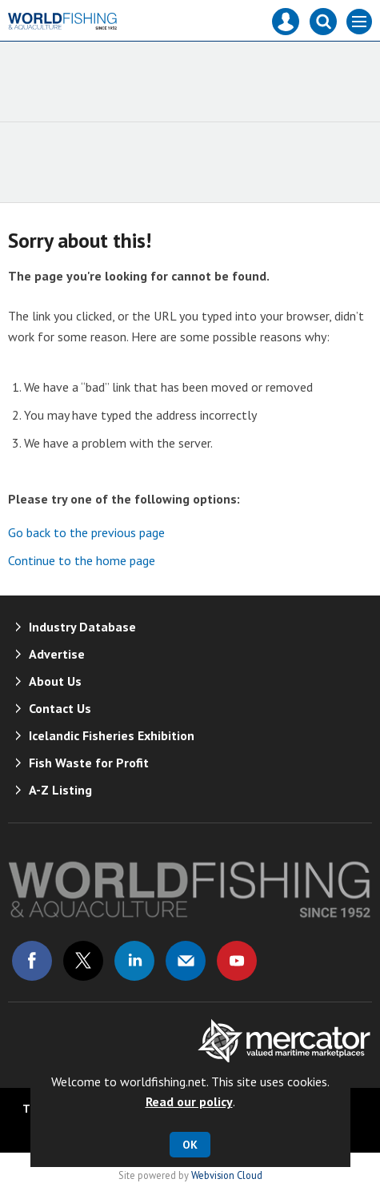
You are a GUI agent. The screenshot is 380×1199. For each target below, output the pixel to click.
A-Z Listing (60, 790)
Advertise (57, 654)
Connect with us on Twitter (83, 961)
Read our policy (189, 1101)
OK (190, 1144)
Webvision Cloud (226, 1175)
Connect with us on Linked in (134, 961)
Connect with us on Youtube (237, 961)
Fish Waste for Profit (89, 763)
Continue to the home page (81, 560)
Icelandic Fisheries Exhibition (111, 735)
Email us (185, 961)
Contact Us (60, 708)
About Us (55, 681)
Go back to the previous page (86, 532)
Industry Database (82, 627)
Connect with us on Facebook (32, 961)
